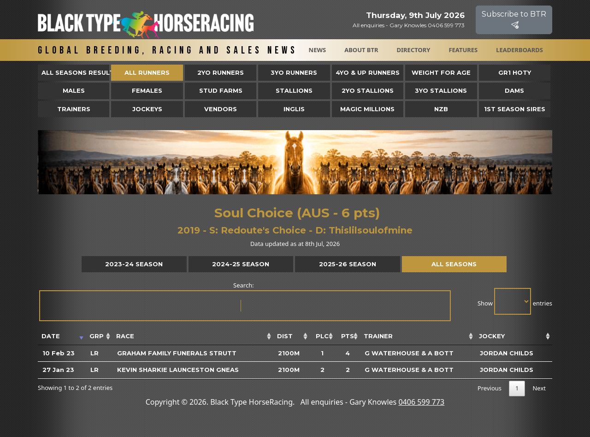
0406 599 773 (421, 402)
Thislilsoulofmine (371, 230)
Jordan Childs (506, 353)
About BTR (361, 50)
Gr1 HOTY (514, 72)
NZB (441, 109)
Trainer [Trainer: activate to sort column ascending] (378, 336)
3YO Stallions (441, 90)
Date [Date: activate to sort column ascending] (50, 336)
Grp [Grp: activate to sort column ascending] (96, 336)
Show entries (515, 301)
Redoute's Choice (263, 230)
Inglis (294, 109)
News (317, 50)
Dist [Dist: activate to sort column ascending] (285, 336)
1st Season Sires (514, 109)
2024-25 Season (240, 264)
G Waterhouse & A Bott (409, 353)
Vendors (220, 109)
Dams (514, 90)
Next (539, 388)
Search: (244, 301)
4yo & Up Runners (368, 72)
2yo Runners (220, 72)
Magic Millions (367, 109)
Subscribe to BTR (514, 20)
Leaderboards (519, 50)
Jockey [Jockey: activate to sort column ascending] (492, 336)
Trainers (73, 109)
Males (74, 90)
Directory (414, 50)
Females (147, 90)
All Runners (147, 72)
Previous (490, 388)
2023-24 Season (134, 264)
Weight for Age (441, 72)
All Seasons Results (75, 72)
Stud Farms (220, 90)
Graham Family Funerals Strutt (176, 353)
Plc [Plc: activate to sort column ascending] (322, 336)
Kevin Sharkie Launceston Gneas (178, 369)
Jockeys (147, 109)
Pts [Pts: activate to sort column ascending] (347, 336)
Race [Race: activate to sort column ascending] (125, 336)
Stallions (294, 90)
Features (463, 50)
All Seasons (454, 264)
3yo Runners (294, 72)
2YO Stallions (368, 90)
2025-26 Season (347, 264)
